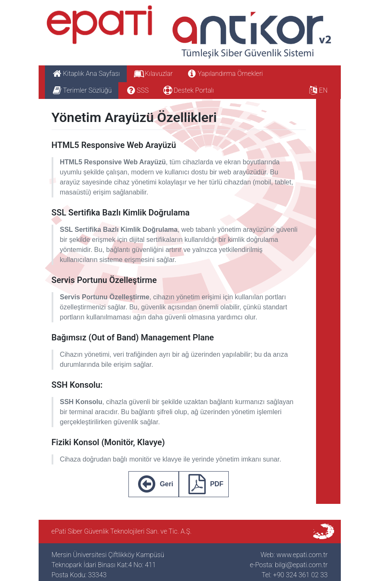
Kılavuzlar (153, 74)
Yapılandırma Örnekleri (224, 74)
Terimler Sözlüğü (82, 90)
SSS (137, 90)
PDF (204, 484)
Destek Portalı (188, 90)
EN (318, 90)
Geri (153, 484)
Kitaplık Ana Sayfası (86, 74)
